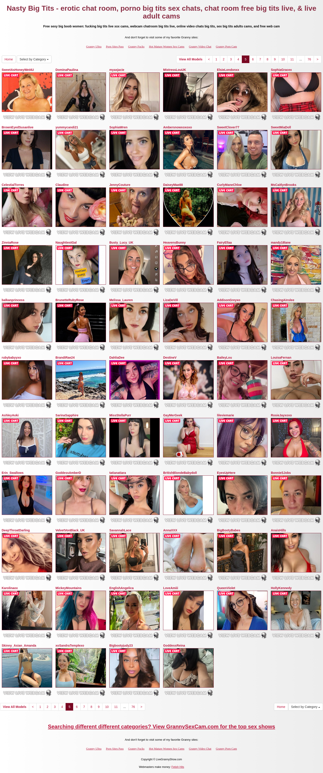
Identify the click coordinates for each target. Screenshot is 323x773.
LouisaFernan (281, 357)
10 (283, 59)
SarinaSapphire (67, 415)
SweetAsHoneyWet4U (18, 70)
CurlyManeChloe (229, 185)
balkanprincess (13, 300)
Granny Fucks (136, 46)
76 (309, 59)
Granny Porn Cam (226, 46)
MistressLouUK (174, 70)
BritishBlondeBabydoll (180, 473)
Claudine (62, 185)
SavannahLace (120, 530)
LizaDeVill (170, 300)
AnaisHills (278, 530)
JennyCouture (119, 185)
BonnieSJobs (281, 473)
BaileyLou (224, 357)
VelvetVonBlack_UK (70, 530)
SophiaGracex (281, 70)
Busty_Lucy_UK (121, 242)
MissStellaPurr (120, 415)
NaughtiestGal (66, 242)
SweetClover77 (228, 127)
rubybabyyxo (11, 357)
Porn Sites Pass (115, 46)
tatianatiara (117, 473)
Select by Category (34, 59)
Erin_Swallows (13, 473)
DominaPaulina (67, 70)
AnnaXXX (170, 530)
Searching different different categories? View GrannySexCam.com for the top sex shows (161, 727)
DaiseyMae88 (173, 185)
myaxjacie (116, 70)
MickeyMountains (69, 588)
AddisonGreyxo (228, 300)
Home (9, 59)
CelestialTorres (13, 185)
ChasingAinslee (282, 300)
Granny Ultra (93, 46)
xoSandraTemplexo (70, 645)
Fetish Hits (178, 767)
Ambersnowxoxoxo (177, 127)
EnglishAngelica (121, 588)
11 (292, 59)
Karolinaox (10, 588)
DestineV (169, 357)
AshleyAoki (10, 415)
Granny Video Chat (200, 46)
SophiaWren (118, 127)
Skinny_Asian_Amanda (19, 645)
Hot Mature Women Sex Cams (166, 46)
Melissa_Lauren (121, 300)
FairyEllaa (224, 242)
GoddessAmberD (68, 473)
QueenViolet (226, 588)
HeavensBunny (174, 242)
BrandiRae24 (65, 357)
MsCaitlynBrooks (283, 185)
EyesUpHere (226, 473)
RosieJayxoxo (281, 415)
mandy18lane (281, 242)
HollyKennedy (281, 588)
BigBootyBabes (228, 530)
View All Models (191, 59)
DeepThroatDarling (16, 530)
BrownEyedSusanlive (17, 127)
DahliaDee (116, 357)
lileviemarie (225, 415)
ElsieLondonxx (228, 70)
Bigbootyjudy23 (121, 645)
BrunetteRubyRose (70, 300)
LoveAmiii (170, 588)
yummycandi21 (67, 127)
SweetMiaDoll (281, 127)
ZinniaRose (10, 242)
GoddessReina (174, 645)
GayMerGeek (172, 415)
